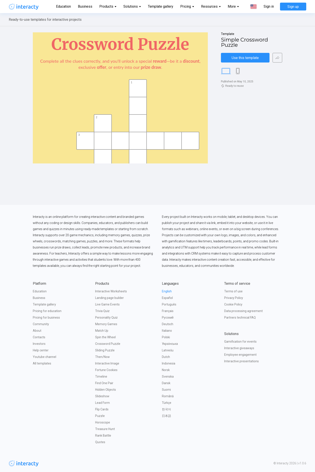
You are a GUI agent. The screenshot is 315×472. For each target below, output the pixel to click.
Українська (170, 343)
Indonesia (168, 363)
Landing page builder (109, 298)
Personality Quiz (106, 317)
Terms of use (233, 291)
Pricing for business (46, 317)
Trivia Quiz (102, 311)
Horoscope (102, 422)
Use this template (245, 58)
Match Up (101, 330)
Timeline (101, 376)
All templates (42, 363)
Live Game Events (107, 304)
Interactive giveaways (239, 348)
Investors (39, 343)
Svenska (168, 376)
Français (167, 311)
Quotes (100, 442)
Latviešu (167, 350)
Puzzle (100, 416)
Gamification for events (240, 341)
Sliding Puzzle (105, 350)
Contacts (39, 337)
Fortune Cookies (106, 370)
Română (168, 396)
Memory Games (106, 324)
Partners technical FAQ (240, 317)
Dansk (166, 383)
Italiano (167, 330)
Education (63, 6)
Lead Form (102, 402)
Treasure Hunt (105, 429)
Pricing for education (47, 311)
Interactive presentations (241, 361)
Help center (41, 350)
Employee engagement (240, 354)
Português (169, 304)
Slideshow (102, 396)
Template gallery (160, 6)
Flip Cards (101, 409)
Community (41, 324)
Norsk (166, 370)
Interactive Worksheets (111, 291)
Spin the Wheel (105, 337)
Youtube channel (44, 357)
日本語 (166, 416)
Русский (167, 317)
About (37, 330)
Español (167, 298)
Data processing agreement (243, 311)
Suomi (166, 389)
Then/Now (102, 357)
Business (85, 6)
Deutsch (167, 324)
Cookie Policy (233, 304)
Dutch (166, 357)
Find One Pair (104, 383)
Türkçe (166, 402)
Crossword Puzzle (107, 343)
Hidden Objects (105, 389)
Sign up (293, 7)
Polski (166, 337)
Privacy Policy (233, 298)
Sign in (269, 6)
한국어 (166, 409)
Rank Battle (103, 435)
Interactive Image (107, 363)
